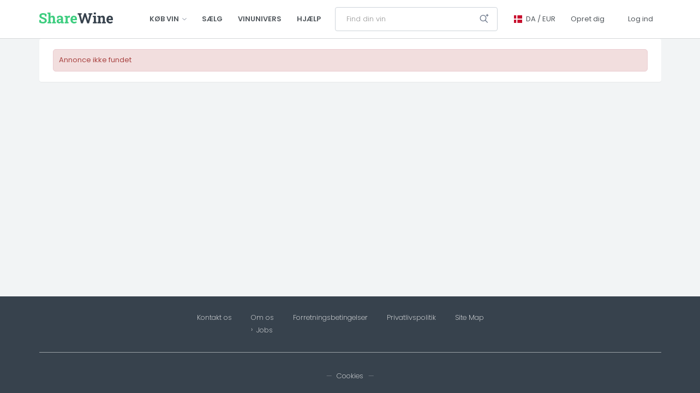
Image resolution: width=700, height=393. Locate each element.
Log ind (640, 19)
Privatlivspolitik (411, 318)
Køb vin (168, 19)
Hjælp (309, 19)
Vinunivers (260, 19)
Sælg (212, 19)
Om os (262, 318)
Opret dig (588, 19)
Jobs (264, 330)
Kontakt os (214, 318)
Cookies (350, 376)
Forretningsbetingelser (330, 318)
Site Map (469, 318)
